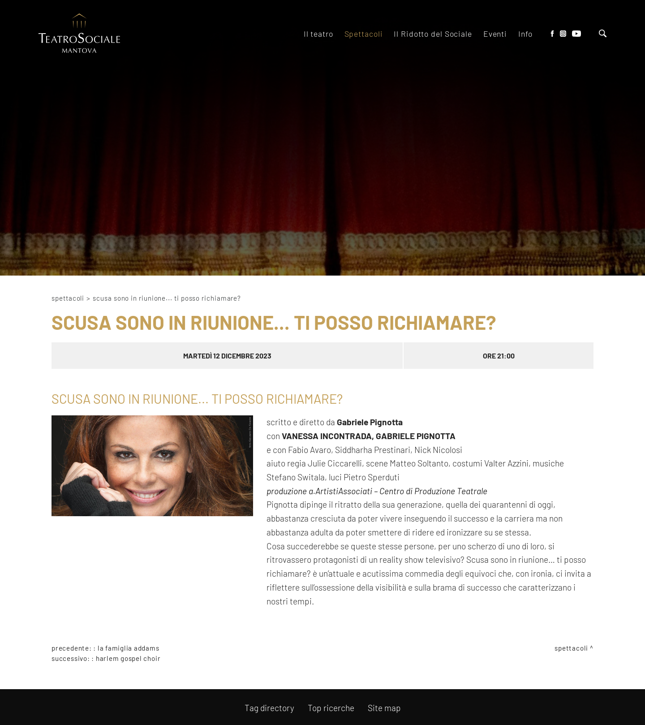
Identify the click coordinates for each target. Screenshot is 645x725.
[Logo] (79, 33)
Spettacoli (68, 298)
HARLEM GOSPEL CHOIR (128, 658)
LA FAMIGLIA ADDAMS (128, 648)
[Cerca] (602, 34)
